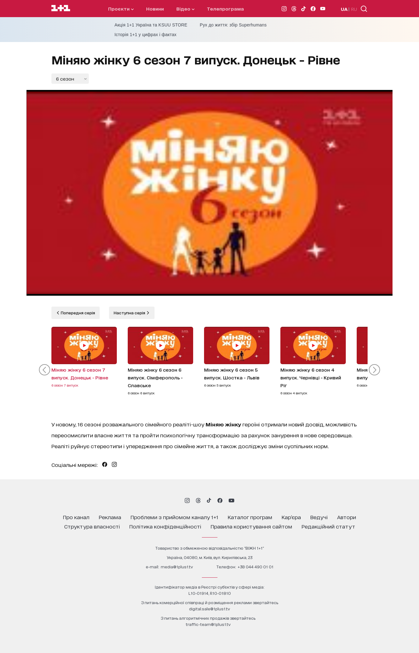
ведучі (319, 517)
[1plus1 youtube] (231, 500)
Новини (155, 8)
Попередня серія (77, 312)
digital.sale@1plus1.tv (209, 608)
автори (346, 517)
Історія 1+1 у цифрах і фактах (146, 34)
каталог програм (250, 517)
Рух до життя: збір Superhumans (233, 24)
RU (354, 9)
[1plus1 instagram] (187, 500)
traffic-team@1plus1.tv (208, 624)
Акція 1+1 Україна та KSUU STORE (151, 24)
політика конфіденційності (165, 526)
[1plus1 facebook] (219, 500)
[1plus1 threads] (198, 500)
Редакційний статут (328, 526)
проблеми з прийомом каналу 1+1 (174, 517)
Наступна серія (130, 312)
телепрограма (225, 8)
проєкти (121, 8)
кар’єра (291, 517)
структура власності (92, 526)
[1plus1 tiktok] (209, 500)
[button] (44, 369)
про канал (76, 517)
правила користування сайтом (251, 526)
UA (344, 9)
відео (185, 8)
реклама (110, 517)
